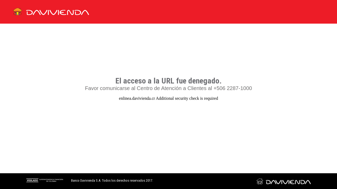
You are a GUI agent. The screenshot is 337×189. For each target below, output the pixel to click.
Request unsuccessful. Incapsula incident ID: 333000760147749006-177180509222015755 (168, 94)
